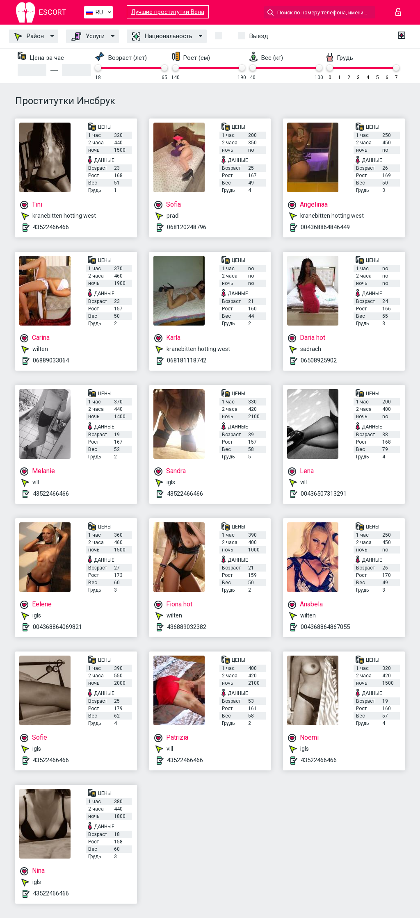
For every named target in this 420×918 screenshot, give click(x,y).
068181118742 (186, 360)
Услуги (88, 36)
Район (29, 36)
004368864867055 (325, 627)
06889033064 (51, 360)
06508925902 (319, 360)
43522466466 (51, 227)
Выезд (258, 36)
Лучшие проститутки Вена (167, 12)
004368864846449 (325, 227)
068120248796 (186, 227)
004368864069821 (57, 627)
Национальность (162, 36)
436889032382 (186, 627)
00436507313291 (324, 493)
